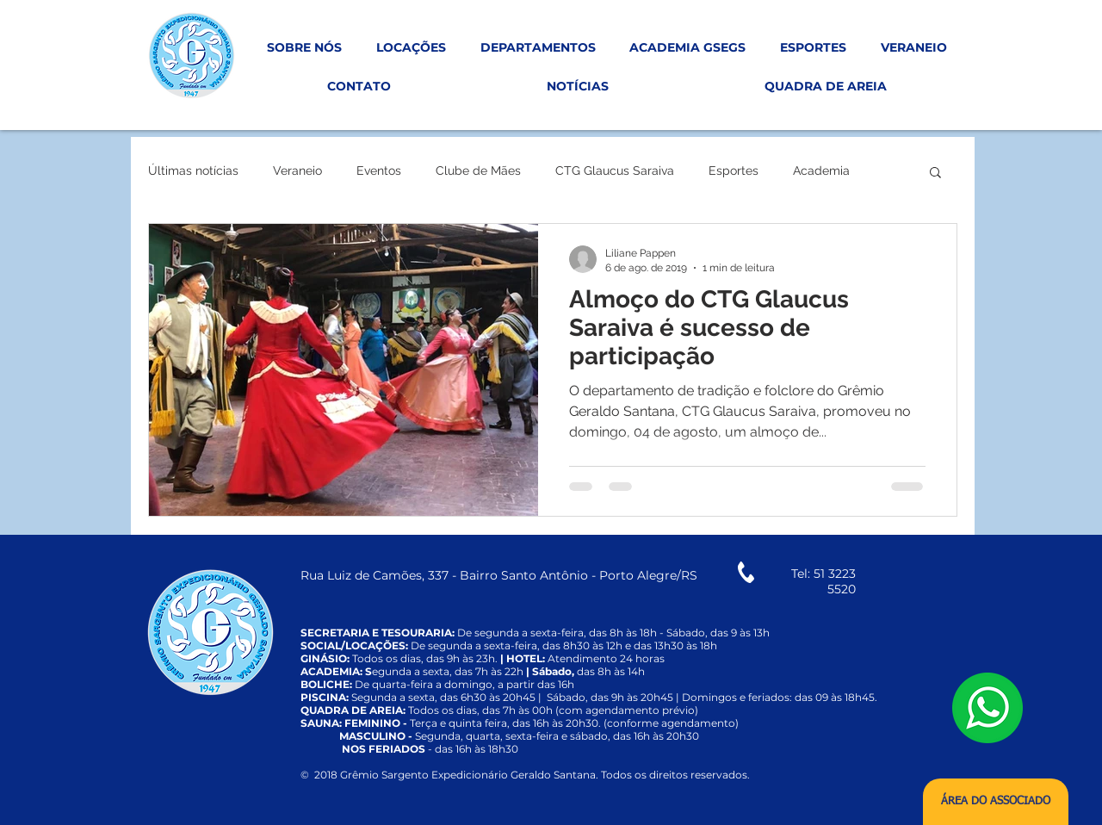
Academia (821, 170)
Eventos (378, 170)
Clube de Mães (478, 170)
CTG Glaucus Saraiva (614, 170)
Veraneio (297, 170)
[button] (935, 173)
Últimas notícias (193, 170)
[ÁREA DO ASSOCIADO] (995, 801)
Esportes (733, 170)
